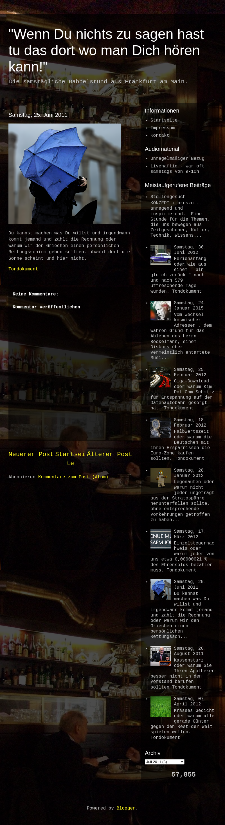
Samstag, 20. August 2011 (190, 651)
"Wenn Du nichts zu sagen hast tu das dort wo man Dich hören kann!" (106, 50)
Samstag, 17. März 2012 (190, 534)
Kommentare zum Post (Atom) (73, 477)
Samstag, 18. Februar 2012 (190, 423)
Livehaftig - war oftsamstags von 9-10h (177, 169)
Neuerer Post (31, 454)
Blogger (125, 808)
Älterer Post (109, 454)
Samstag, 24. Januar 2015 (190, 306)
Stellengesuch (168, 196)
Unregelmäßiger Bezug (177, 158)
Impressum (162, 128)
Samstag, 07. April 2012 (190, 701)
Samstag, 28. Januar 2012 (190, 473)
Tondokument (23, 269)
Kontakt (159, 135)
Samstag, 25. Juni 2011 (38, 115)
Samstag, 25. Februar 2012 (190, 372)
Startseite (163, 120)
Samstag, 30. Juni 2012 (190, 250)
